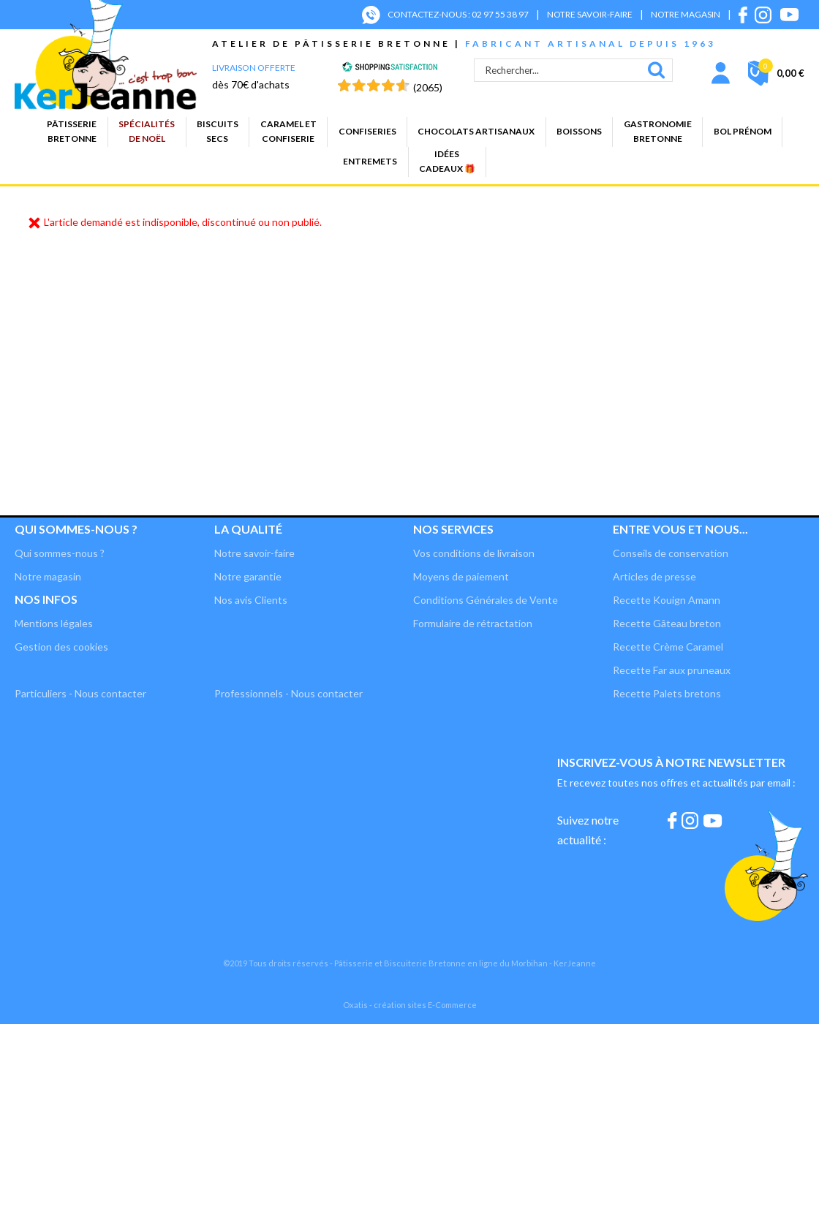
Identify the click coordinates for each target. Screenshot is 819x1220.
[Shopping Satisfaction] (389, 68)
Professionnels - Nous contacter (288, 693)
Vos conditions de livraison (474, 553)
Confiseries (367, 131)
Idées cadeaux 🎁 (447, 161)
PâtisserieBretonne (72, 131)
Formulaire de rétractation (472, 623)
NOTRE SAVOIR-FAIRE (590, 14)
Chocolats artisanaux (476, 131)
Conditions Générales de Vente (485, 600)
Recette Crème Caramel (668, 646)
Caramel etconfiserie (288, 131)
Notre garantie (248, 576)
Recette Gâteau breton (667, 623)
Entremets (370, 161)
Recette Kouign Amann (666, 600)
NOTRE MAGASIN (685, 14)
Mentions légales (54, 623)
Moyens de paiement (461, 576)
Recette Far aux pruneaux (672, 670)
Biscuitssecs (217, 131)
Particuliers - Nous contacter (80, 693)
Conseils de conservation (670, 553)
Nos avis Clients (250, 600)
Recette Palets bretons (667, 693)
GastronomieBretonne (658, 131)
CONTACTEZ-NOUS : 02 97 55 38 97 (458, 14)
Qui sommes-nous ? (76, 529)
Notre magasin (48, 576)
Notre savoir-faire (254, 553)
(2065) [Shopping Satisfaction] (427, 87)
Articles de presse (654, 576)
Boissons (579, 131)
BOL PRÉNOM (742, 131)
